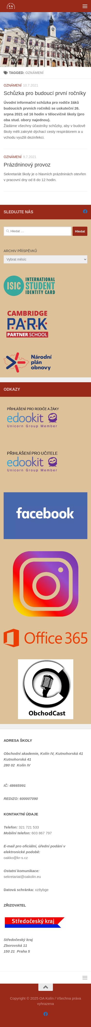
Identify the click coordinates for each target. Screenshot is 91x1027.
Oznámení (13, 85)
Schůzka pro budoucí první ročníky (45, 93)
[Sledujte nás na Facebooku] (85, 211)
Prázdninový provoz (27, 165)
